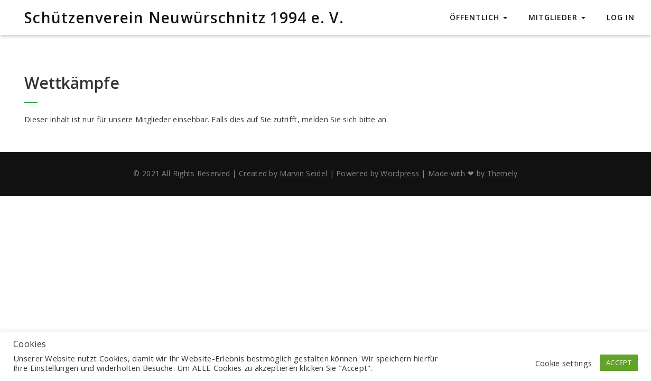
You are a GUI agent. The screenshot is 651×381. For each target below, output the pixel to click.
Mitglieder (556, 17)
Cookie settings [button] (563, 363)
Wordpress (399, 173)
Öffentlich (478, 17)
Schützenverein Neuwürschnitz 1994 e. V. (184, 17)
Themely (502, 173)
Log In (621, 17)
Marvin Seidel (303, 173)
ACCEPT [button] (618, 362)
